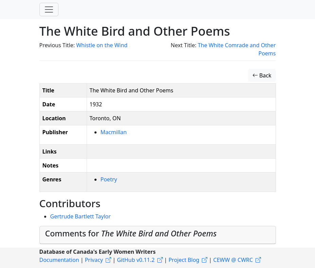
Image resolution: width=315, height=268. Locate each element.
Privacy (94, 260)
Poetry (109, 179)
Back (262, 75)
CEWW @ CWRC (233, 260)
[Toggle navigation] (48, 9)
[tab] (158, 235)
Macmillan (114, 132)
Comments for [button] (131, 233)
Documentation (59, 260)
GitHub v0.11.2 (136, 260)
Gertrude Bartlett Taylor (80, 216)
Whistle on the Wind (101, 45)
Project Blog (184, 260)
